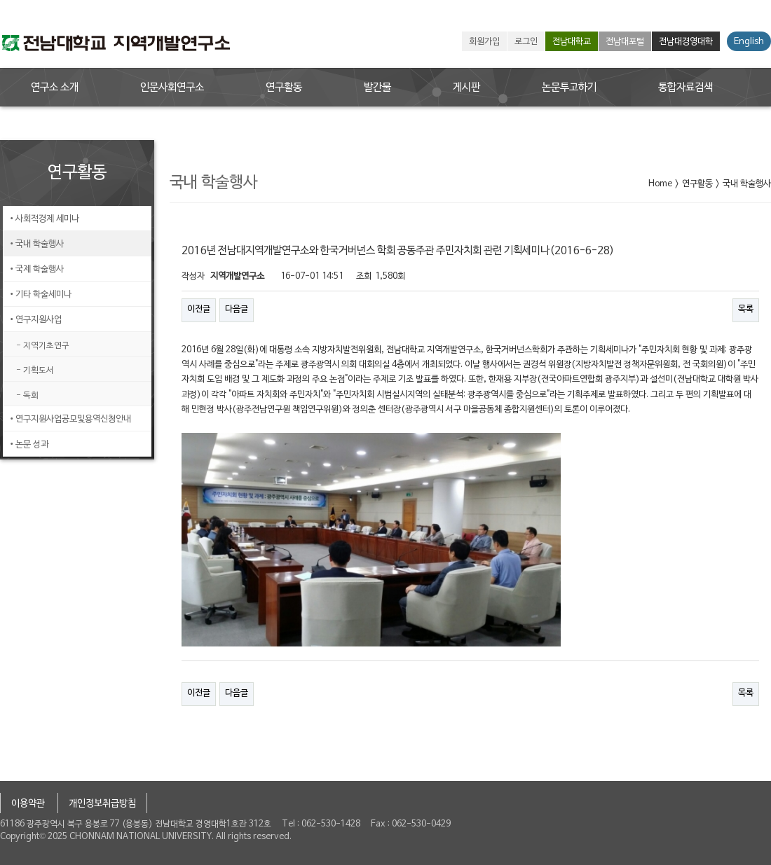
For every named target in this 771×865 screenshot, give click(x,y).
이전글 (198, 309)
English (749, 42)
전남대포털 (625, 42)
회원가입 (484, 42)
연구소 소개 (55, 87)
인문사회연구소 (172, 87)
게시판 (466, 87)
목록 (745, 309)
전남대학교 (571, 42)
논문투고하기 (569, 87)
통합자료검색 (685, 87)
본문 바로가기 (0, 0)
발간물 (377, 87)
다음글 (236, 309)
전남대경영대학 (686, 42)
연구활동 (284, 87)
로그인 (526, 42)
